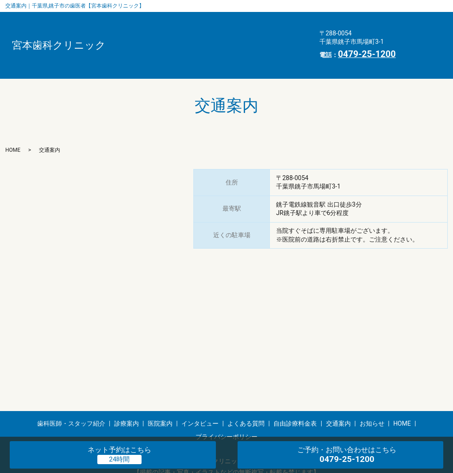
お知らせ (179, 46)
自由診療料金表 (261, 31)
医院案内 (270, 18)
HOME (220, 46)
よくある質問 (199, 31)
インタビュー (141, 31)
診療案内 (225, 18)
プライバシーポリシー (154, 59)
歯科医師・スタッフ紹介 (157, 18)
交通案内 (134, 46)
